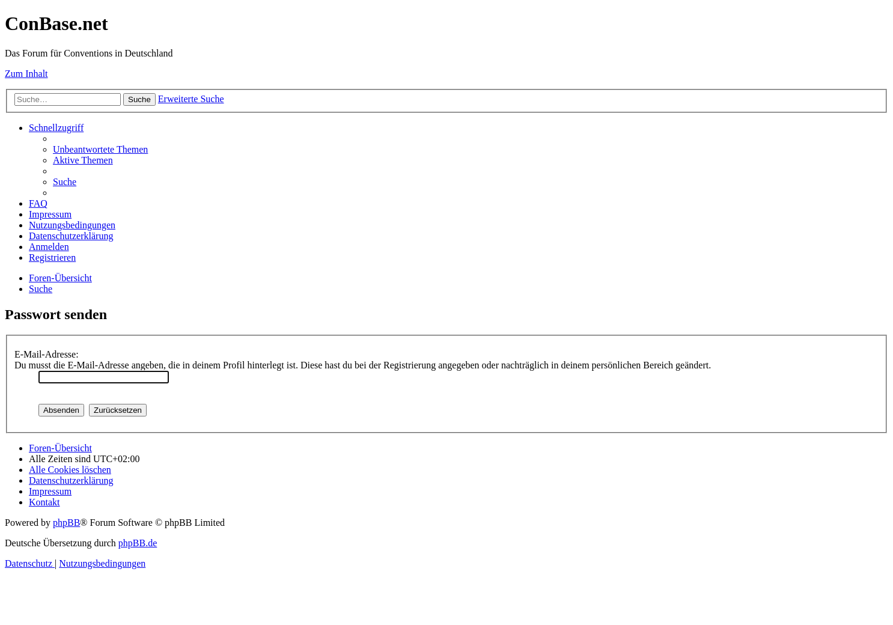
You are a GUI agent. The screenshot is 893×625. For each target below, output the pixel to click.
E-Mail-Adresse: (46, 354)
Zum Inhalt (26, 74)
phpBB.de (137, 543)
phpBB (66, 522)
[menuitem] (100, 149)
